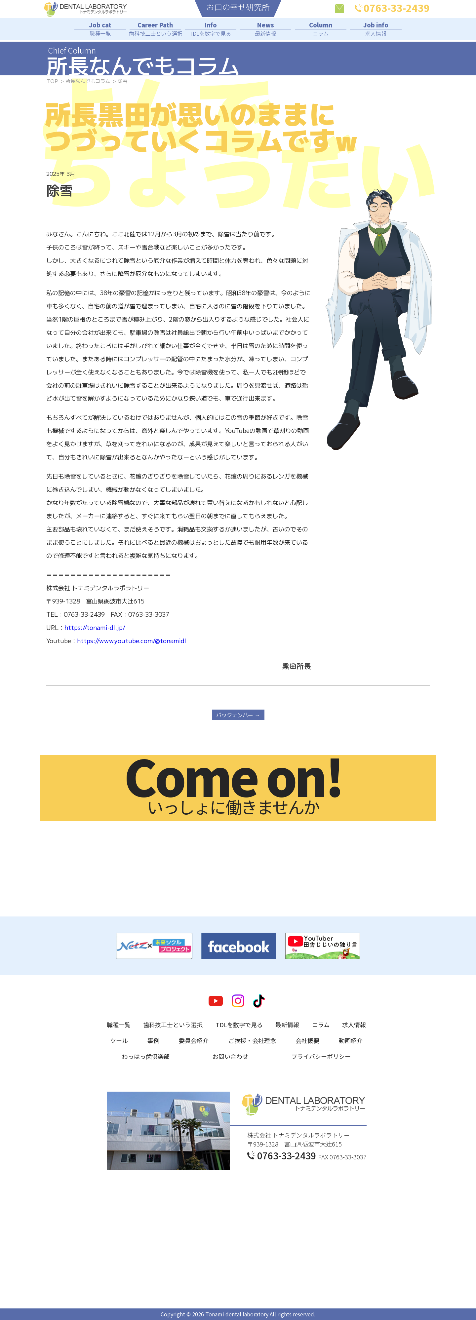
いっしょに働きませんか (233, 787)
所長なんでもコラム (87, 80)
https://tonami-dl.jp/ (94, 627)
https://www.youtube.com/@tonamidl (131, 640)
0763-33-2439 (392, 8)
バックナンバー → (238, 715)
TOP (52, 80)
